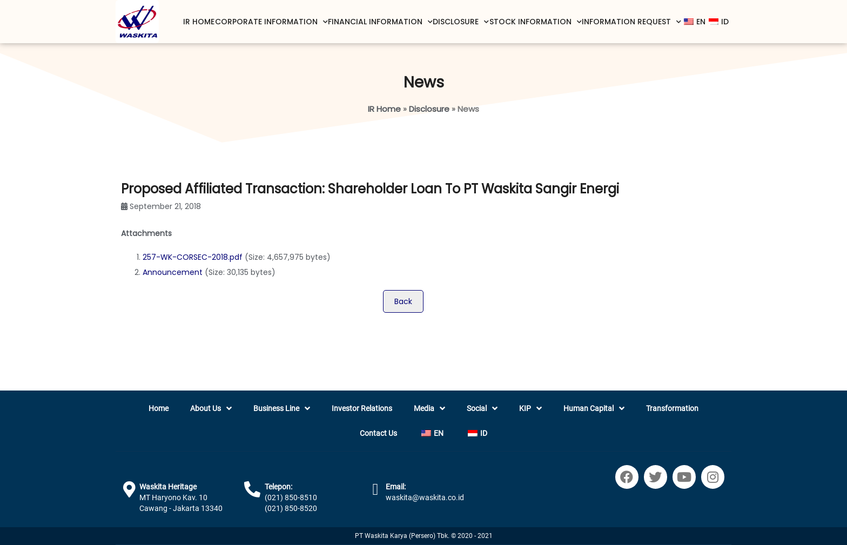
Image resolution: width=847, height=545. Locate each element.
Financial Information (380, 22)
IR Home (198, 21)
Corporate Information (271, 22)
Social (482, 409)
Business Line (281, 409)
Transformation (672, 408)
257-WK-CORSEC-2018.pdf (193, 257)
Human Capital (593, 409)
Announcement (173, 272)
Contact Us (378, 433)
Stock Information (535, 22)
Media (429, 409)
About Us (211, 409)
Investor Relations (362, 408)
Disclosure (461, 22)
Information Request (631, 22)
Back (403, 301)
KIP (530, 409)
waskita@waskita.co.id (425, 497)
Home (159, 408)
